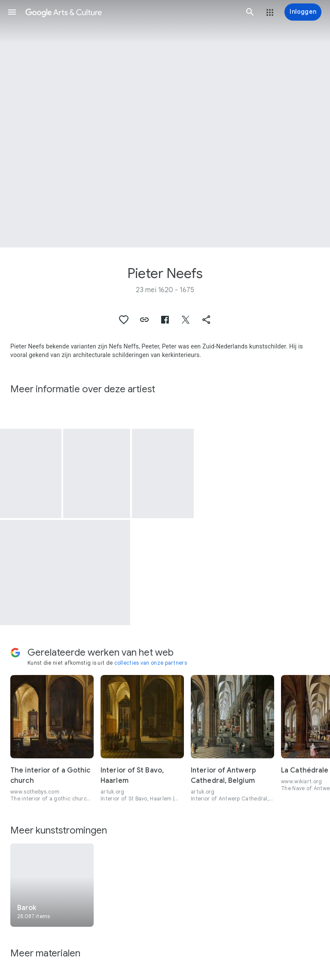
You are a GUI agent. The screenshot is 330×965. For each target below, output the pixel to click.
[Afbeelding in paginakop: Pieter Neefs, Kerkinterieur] (165, 123)
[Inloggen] (302, 12)
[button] (12, 12)
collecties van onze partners (150, 663)
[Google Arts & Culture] (131, 12)
